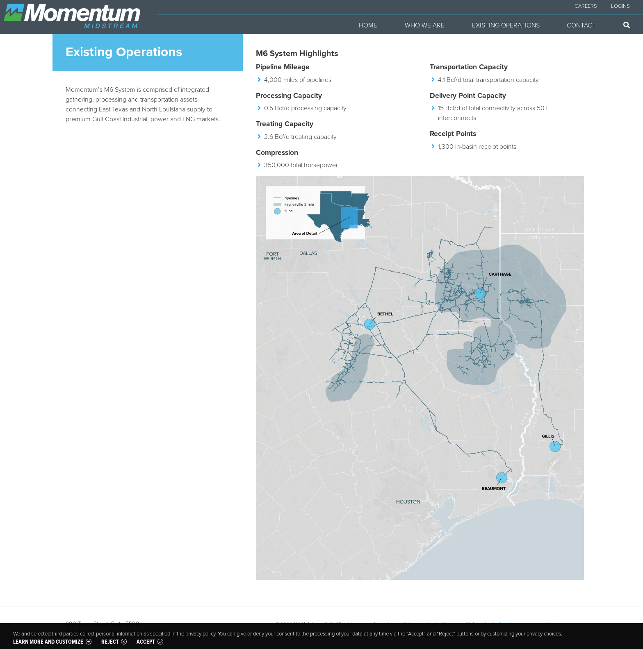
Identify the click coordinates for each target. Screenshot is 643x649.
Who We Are (425, 25)
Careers (586, 5)
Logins (620, 5)
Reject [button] (110, 641)
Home (368, 25)
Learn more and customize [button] (48, 641)
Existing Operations (506, 25)
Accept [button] (146, 641)
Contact (581, 25)
